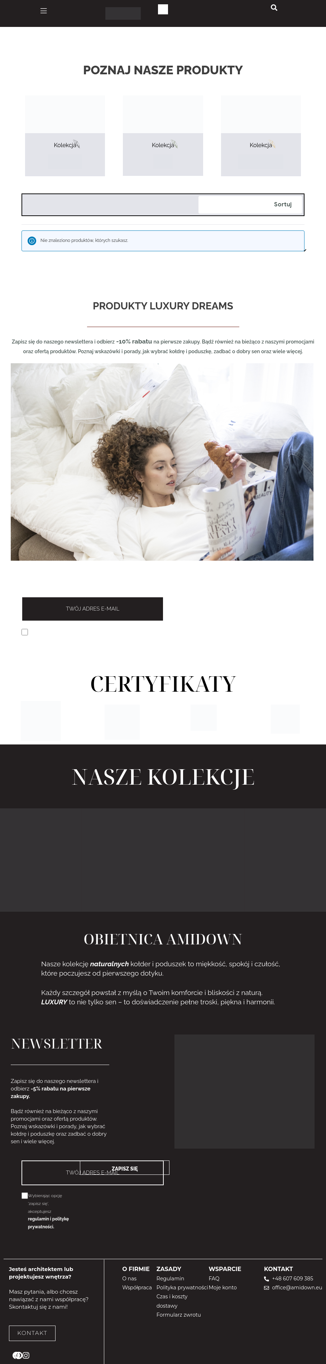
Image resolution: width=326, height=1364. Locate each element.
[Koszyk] (163, 9)
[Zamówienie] (250, 205)
